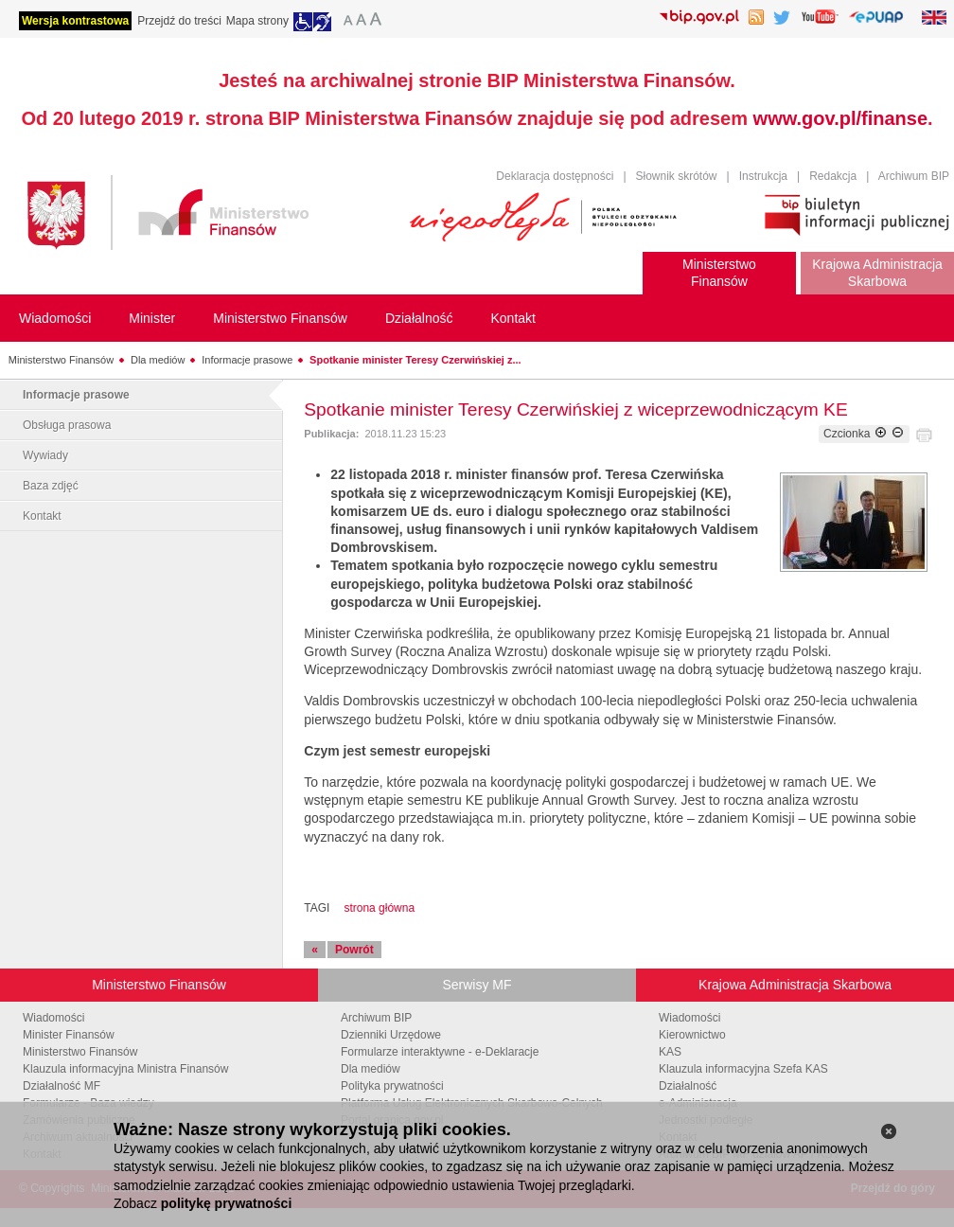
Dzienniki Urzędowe (391, 1034)
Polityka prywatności (392, 1086)
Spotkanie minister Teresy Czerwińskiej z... (415, 359)
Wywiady (45, 455)
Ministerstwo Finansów (61, 359)
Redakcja (833, 176)
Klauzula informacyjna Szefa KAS (743, 1069)
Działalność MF (61, 1086)
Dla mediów (158, 359)
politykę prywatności (226, 1203)
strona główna (379, 908)
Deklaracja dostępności (554, 176)
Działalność (687, 1086)
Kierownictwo (692, 1034)
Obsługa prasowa (67, 425)
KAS (670, 1051)
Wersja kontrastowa (75, 20)
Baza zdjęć (51, 485)
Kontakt (42, 516)
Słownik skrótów (676, 176)
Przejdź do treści (179, 20)
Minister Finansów (69, 1034)
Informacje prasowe (247, 359)
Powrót (354, 949)
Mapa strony (257, 20)
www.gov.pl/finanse (840, 118)
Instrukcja (763, 176)
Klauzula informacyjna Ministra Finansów (125, 1069)
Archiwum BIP (913, 176)
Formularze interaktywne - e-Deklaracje (440, 1051)
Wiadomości (53, 1017)
